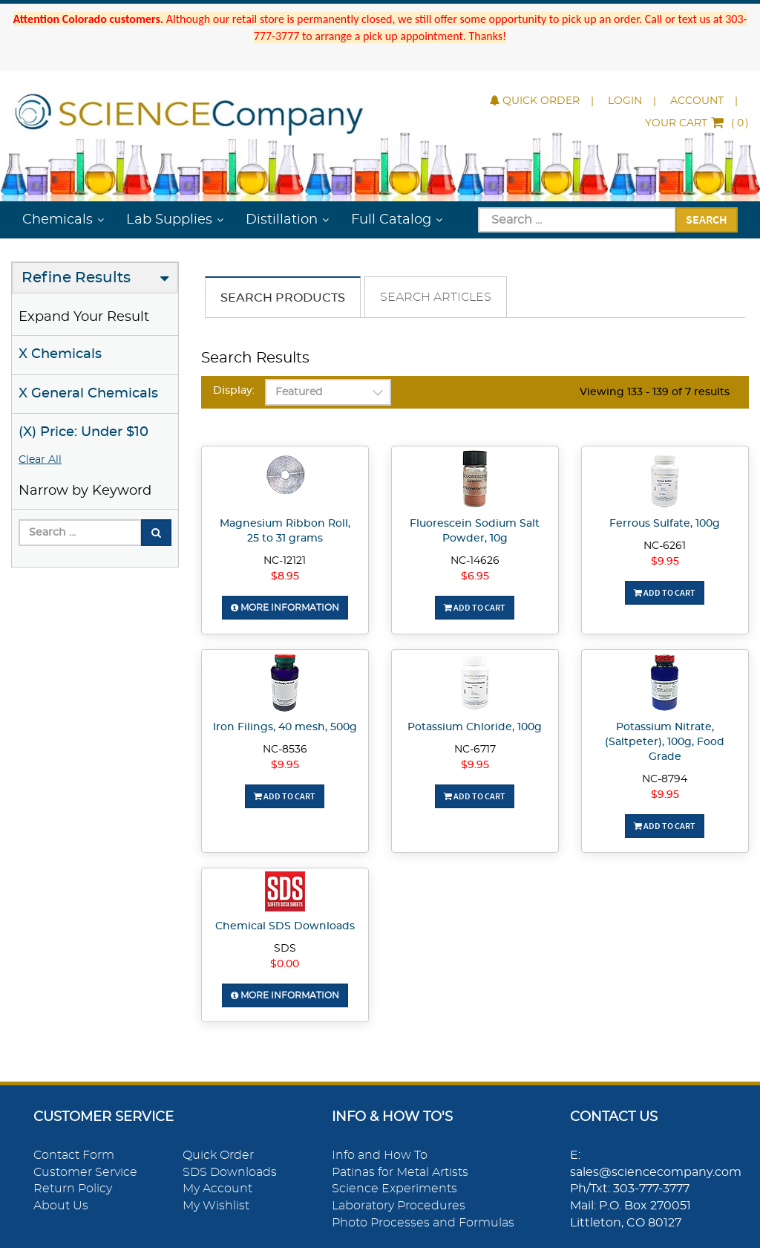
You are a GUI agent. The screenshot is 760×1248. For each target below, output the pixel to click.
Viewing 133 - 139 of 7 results (655, 392)
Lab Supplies (169, 220)
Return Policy (72, 1189)
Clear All (40, 460)
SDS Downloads (230, 1172)
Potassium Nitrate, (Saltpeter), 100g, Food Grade (664, 742)
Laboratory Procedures (398, 1206)
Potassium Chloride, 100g (474, 727)
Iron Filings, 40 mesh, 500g (285, 727)
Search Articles (435, 297)
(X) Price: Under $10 (83, 432)
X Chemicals (60, 354)
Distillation (282, 220)
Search (706, 219)
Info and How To (380, 1155)
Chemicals (57, 220)
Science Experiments (394, 1189)
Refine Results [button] (76, 277)
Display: (234, 391)
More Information (285, 607)
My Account (217, 1189)
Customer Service (85, 1172)
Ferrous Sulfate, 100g (664, 524)
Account (697, 101)
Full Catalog (391, 220)
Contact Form (73, 1155)
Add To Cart (474, 607)
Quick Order (535, 101)
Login (625, 101)
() (697, 123)
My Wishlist (216, 1206)
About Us (60, 1206)
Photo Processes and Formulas (423, 1223)
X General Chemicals (88, 393)
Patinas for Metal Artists (400, 1172)
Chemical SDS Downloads (285, 926)
